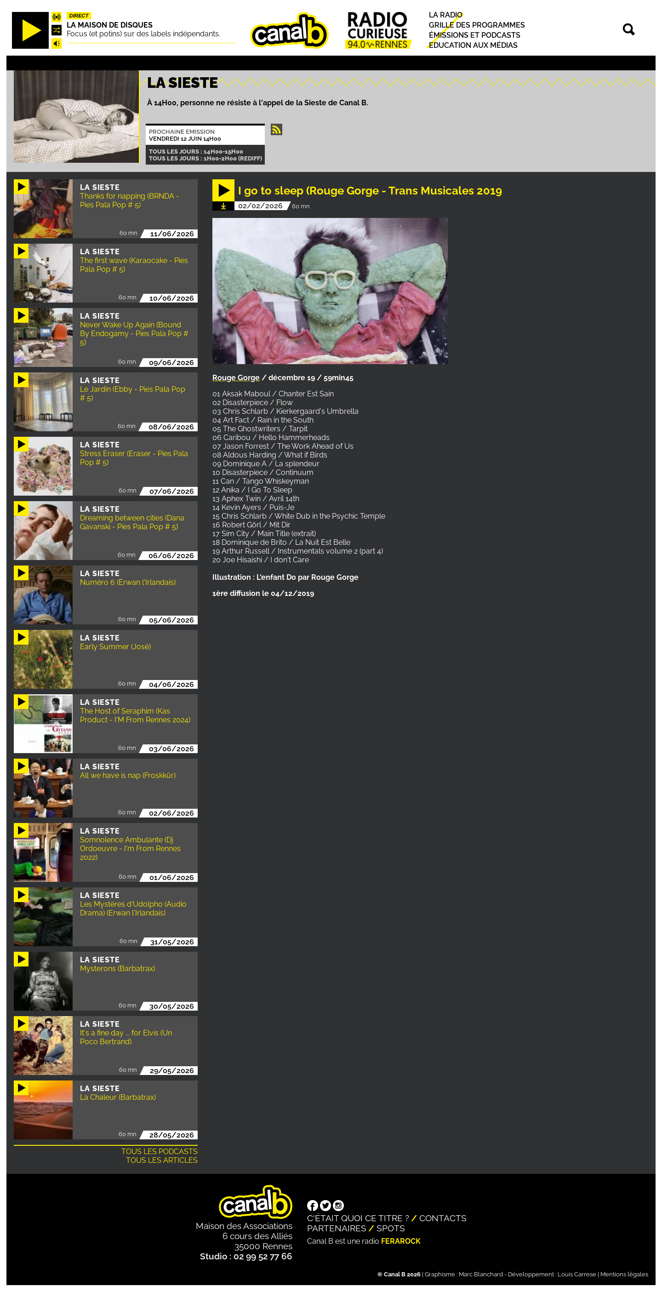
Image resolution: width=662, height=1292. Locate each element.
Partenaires (336, 1228)
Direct (79, 15)
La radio (445, 15)
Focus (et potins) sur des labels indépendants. (143, 33)
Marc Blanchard (481, 1274)
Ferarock (401, 1241)
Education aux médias (473, 45)
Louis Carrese (577, 1274)
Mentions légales (624, 1274)
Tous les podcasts (159, 1151)
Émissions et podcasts (474, 35)
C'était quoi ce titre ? (358, 1218)
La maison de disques (110, 25)
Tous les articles (162, 1160)
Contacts (443, 1218)
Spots (391, 1228)
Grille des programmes (477, 25)
